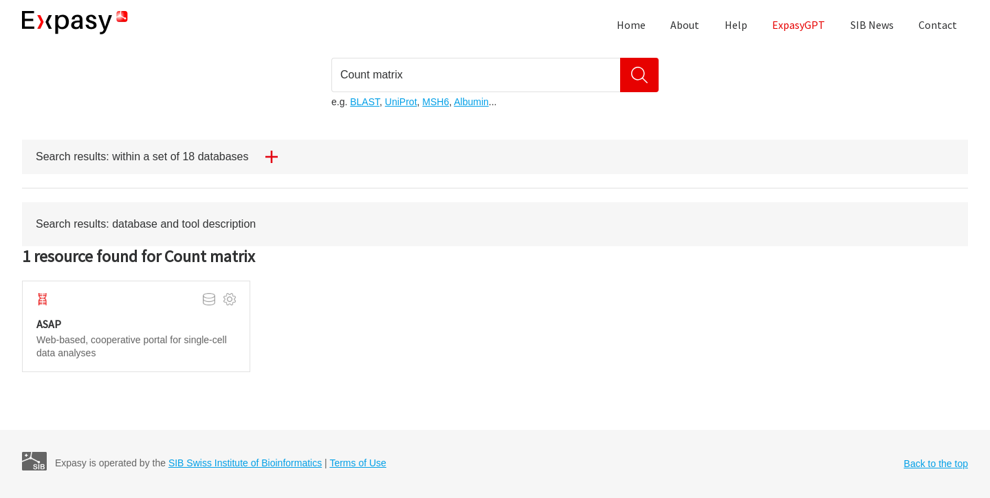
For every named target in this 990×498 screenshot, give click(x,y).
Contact (937, 25)
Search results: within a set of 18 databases (162, 157)
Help (736, 25)
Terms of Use (357, 462)
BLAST (365, 101)
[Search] (639, 75)
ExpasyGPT (798, 25)
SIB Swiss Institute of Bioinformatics (245, 462)
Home (631, 25)
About (684, 25)
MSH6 (435, 101)
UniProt (401, 101)
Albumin (471, 101)
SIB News (872, 25)
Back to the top (936, 463)
